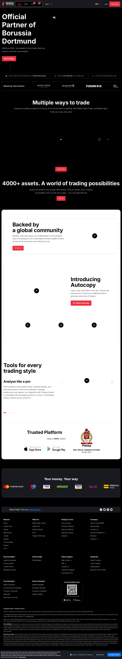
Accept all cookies (114, 654)
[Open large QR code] (72, 591)
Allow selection (100, 654)
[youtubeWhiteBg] (111, 511)
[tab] (113, 27)
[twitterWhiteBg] (108, 511)
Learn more (22, 657)
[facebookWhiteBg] (101, 511)
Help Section (35, 511)
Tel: (29, 618)
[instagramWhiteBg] (104, 511)
